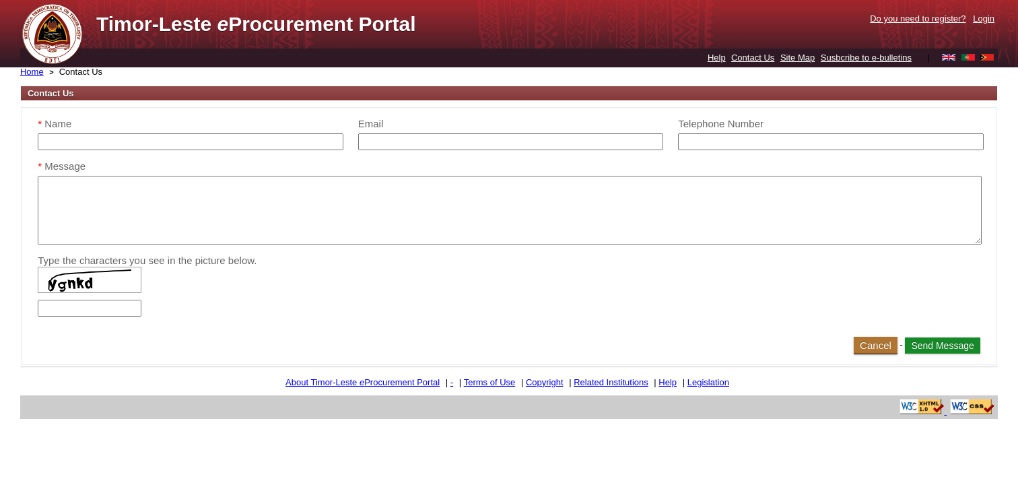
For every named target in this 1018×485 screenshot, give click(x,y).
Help (717, 58)
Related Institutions (611, 382)
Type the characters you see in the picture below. (147, 260)
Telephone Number (721, 123)
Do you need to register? (917, 18)
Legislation (708, 382)
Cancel (875, 345)
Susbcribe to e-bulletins (866, 58)
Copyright (545, 382)
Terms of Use (490, 382)
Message (62, 166)
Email (371, 123)
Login (983, 18)
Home (32, 72)
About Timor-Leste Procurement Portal (362, 382)
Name (54, 123)
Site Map (797, 58)
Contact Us (752, 58)
